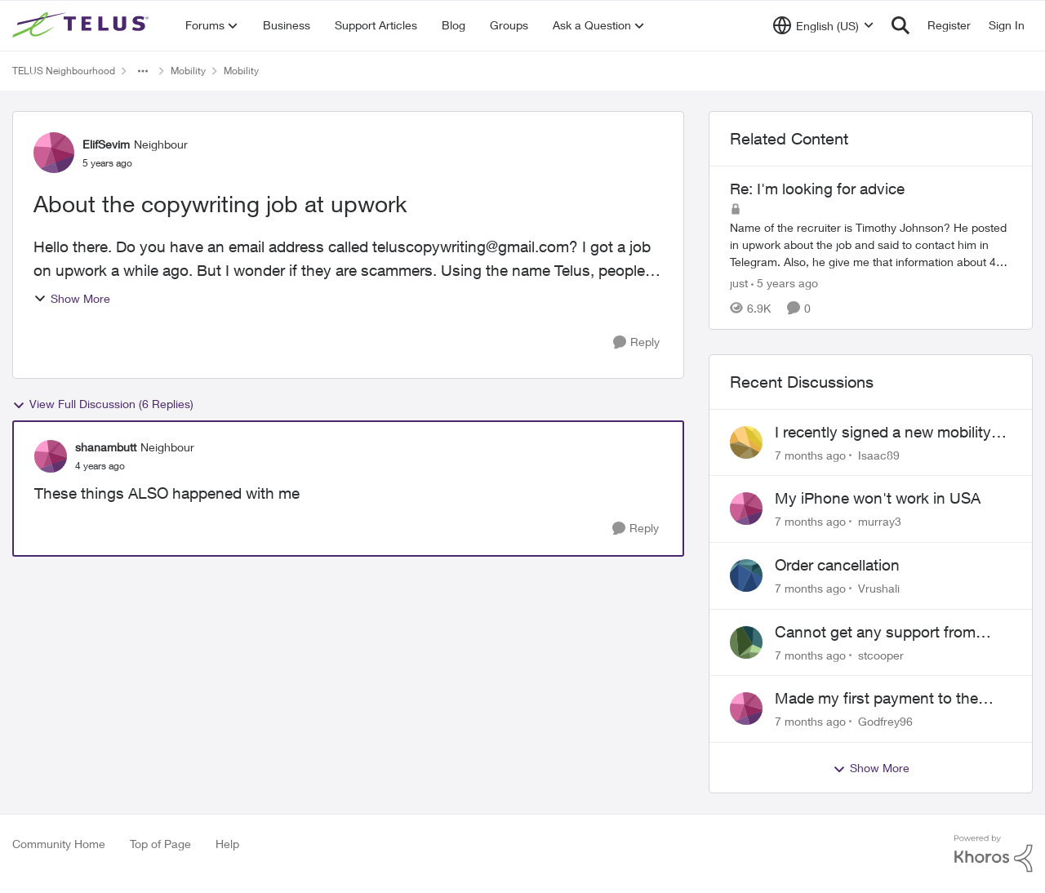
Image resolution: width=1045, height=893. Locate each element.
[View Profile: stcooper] (746, 642)
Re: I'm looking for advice (817, 189)
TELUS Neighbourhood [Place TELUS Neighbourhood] (63, 70)
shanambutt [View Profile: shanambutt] (105, 447)
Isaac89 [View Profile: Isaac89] (879, 454)
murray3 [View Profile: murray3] (879, 521)
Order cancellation (837, 565)
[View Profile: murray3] (746, 508)
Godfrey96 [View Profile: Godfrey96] (885, 721)
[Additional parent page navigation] (143, 71)
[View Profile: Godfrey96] (746, 708)
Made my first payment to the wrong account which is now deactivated (876, 699)
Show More (71, 298)
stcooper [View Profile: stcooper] (881, 654)
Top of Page (160, 844)
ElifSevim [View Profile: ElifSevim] (106, 144)
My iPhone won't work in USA (878, 498)
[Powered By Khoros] (993, 854)
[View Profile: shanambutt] (50, 456)
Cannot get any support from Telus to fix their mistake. (875, 632)
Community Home (58, 844)
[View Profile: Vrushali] (746, 575)
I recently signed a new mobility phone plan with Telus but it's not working (889, 432)
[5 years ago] (784, 282)
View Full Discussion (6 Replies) (102, 404)
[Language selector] (823, 25)
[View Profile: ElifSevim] (53, 152)
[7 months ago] (810, 454)
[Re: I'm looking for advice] (871, 244)
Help (227, 844)
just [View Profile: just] (739, 283)
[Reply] (636, 342)
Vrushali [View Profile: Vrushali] (879, 588)
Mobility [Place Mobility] (188, 70)
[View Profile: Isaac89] (746, 442)
